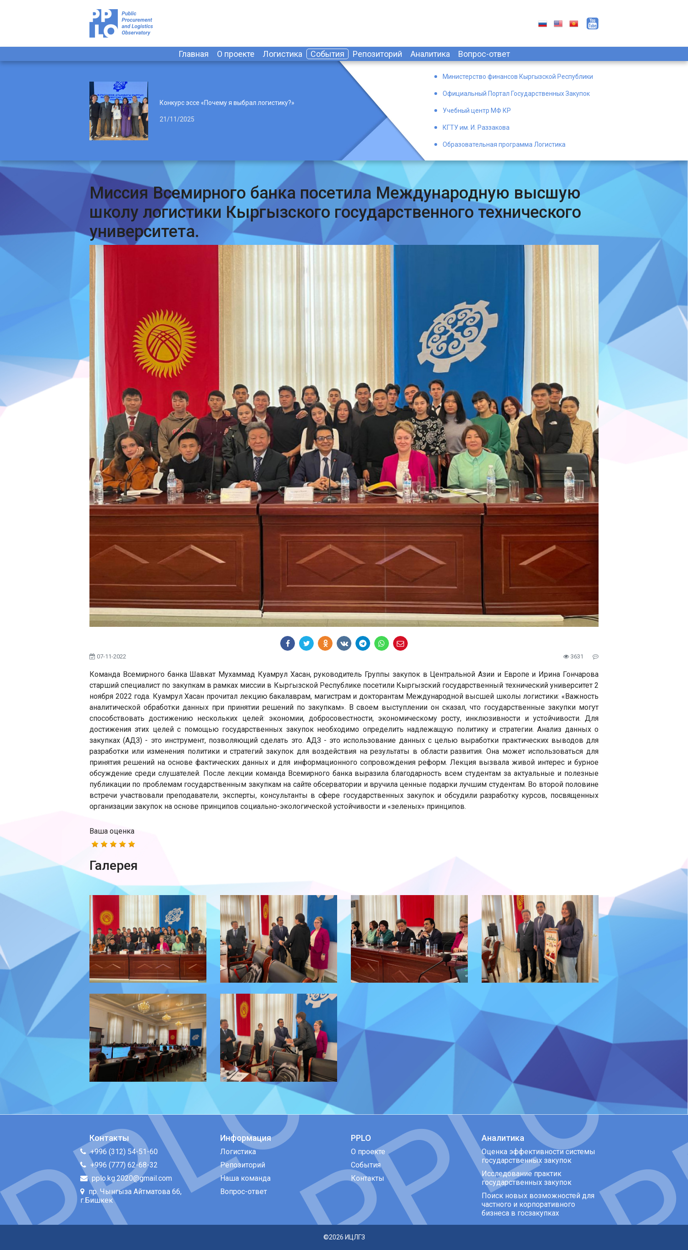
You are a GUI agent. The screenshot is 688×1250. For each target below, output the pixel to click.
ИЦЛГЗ (355, 1237)
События (327, 54)
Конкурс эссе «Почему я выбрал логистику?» (227, 102)
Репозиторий (377, 54)
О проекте (236, 54)
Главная (193, 54)
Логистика (282, 54)
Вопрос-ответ (484, 54)
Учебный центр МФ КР (477, 110)
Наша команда (245, 1178)
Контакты (367, 1178)
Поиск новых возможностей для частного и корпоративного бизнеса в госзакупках (538, 1204)
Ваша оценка (111, 831)
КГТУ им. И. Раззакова (476, 127)
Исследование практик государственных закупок (526, 1178)
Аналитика (430, 54)
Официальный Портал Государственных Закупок (516, 93)
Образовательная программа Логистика (504, 144)
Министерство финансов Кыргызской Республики (518, 76)
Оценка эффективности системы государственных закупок (538, 1156)
